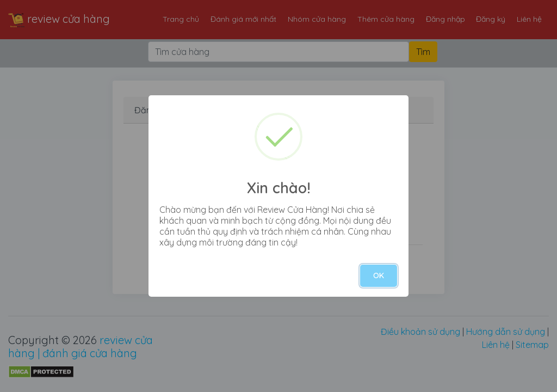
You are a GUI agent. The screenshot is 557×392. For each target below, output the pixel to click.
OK (378, 275)
